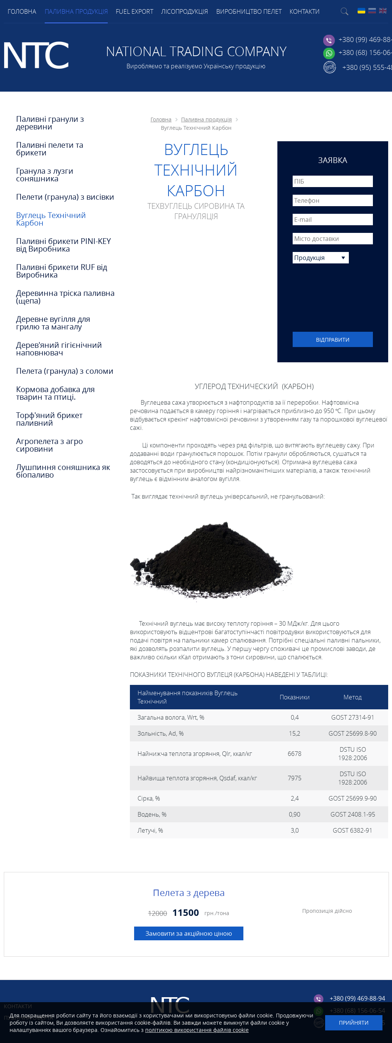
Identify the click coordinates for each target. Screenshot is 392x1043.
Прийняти (354, 1022)
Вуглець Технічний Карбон (51, 219)
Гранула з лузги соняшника (44, 174)
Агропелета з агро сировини (49, 445)
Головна (161, 119)
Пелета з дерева (189, 892)
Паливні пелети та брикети (49, 148)
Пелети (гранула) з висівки (65, 197)
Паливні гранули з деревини (50, 123)
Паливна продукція (206, 119)
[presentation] (332, 298)
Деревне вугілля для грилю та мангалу (53, 323)
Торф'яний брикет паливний (49, 419)
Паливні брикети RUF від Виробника (61, 271)
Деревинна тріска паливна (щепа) (65, 297)
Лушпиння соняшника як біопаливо (63, 471)
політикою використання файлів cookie (197, 1029)
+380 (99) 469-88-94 (357, 998)
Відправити (333, 339)
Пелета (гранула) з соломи (64, 371)
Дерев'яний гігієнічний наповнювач (59, 349)
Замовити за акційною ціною (189, 933)
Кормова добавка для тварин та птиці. (55, 393)
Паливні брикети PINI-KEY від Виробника (63, 245)
